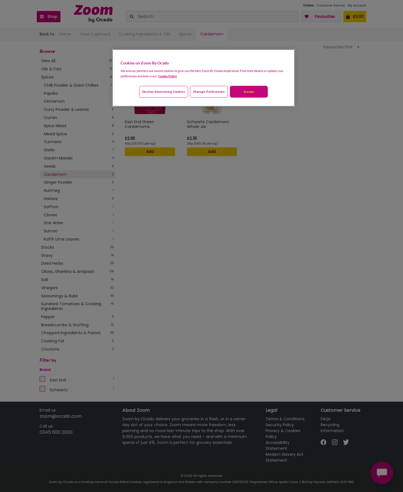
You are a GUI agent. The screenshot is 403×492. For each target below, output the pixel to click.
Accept (249, 91)
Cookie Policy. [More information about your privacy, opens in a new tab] (167, 76)
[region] (203, 78)
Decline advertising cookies (163, 91)
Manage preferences (209, 91)
